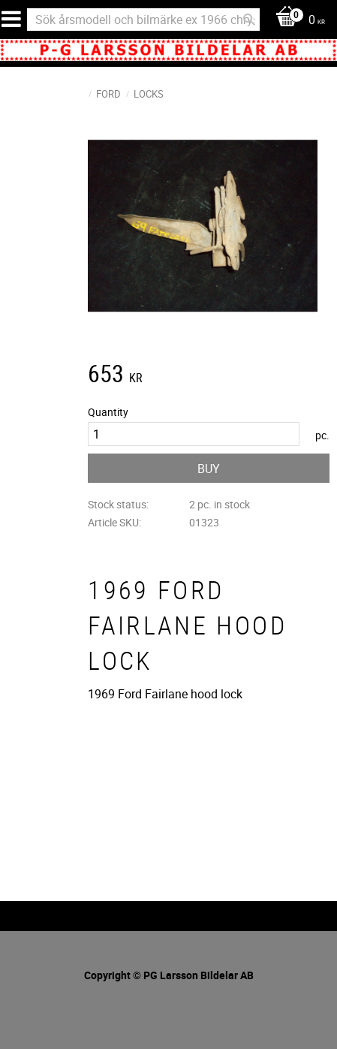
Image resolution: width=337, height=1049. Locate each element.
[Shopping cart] (296, 20)
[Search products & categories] (143, 20)
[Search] (249, 19)
